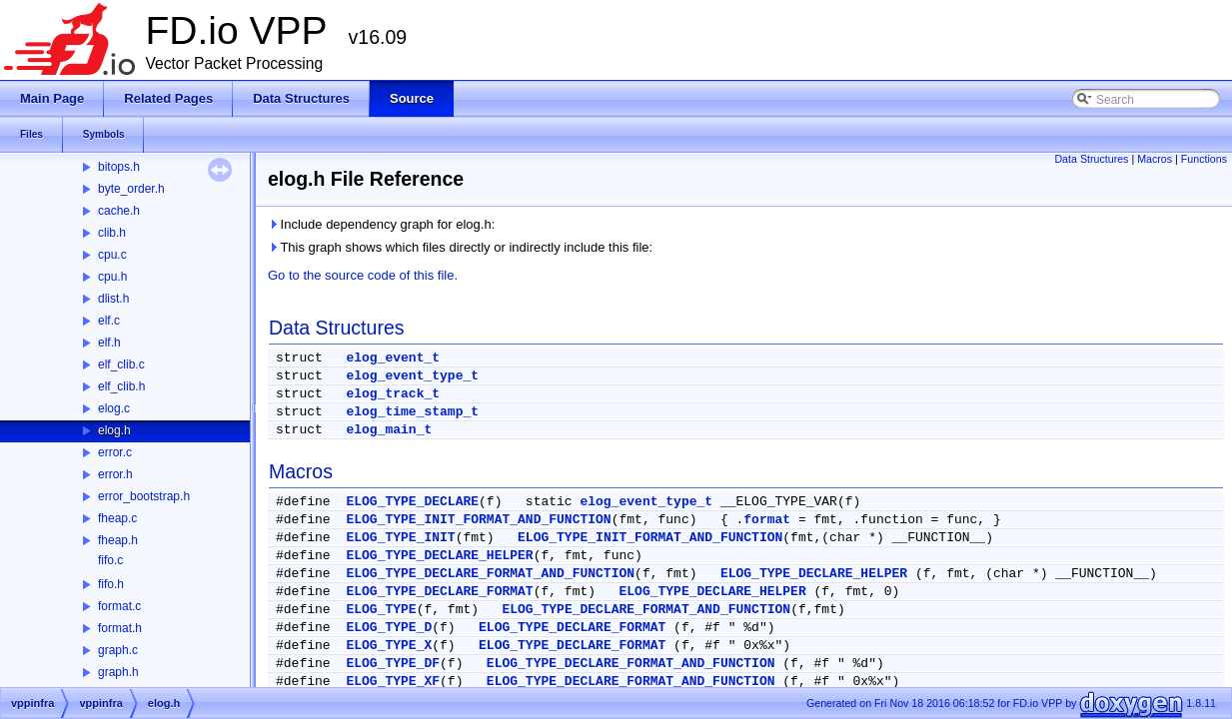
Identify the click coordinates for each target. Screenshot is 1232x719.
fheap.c (117, 518)
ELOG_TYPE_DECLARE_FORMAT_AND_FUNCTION (490, 573)
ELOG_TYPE (381, 609)
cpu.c (112, 255)
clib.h (112, 233)
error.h (115, 474)
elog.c (114, 408)
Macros (1154, 159)
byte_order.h (131, 189)
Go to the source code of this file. (363, 275)
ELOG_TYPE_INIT (400, 537)
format (766, 519)
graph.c (118, 650)
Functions (1204, 159)
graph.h (118, 672)
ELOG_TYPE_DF (393, 663)
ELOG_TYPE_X (389, 645)
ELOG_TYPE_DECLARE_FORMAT (439, 591)
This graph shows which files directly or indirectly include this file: (460, 247)
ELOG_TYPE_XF (393, 681)
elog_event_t (393, 358)
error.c (115, 452)
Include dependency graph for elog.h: (381, 224)
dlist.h (113, 299)
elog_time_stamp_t (412, 411)
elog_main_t (389, 429)
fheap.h (118, 540)
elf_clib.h (121, 386)
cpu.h (112, 277)
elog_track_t (393, 393)
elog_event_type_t (412, 375)
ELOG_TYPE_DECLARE (412, 501)
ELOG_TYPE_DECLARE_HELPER (439, 555)
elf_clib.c (121, 364)
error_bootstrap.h (144, 496)
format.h (120, 628)
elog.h (114, 430)
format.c (119, 606)
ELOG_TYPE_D (389, 627)
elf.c (109, 321)
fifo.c (110, 560)
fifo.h (111, 584)
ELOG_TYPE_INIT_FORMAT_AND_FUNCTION (478, 519)
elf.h (109, 343)
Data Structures (1091, 159)
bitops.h (119, 167)
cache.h (119, 211)
